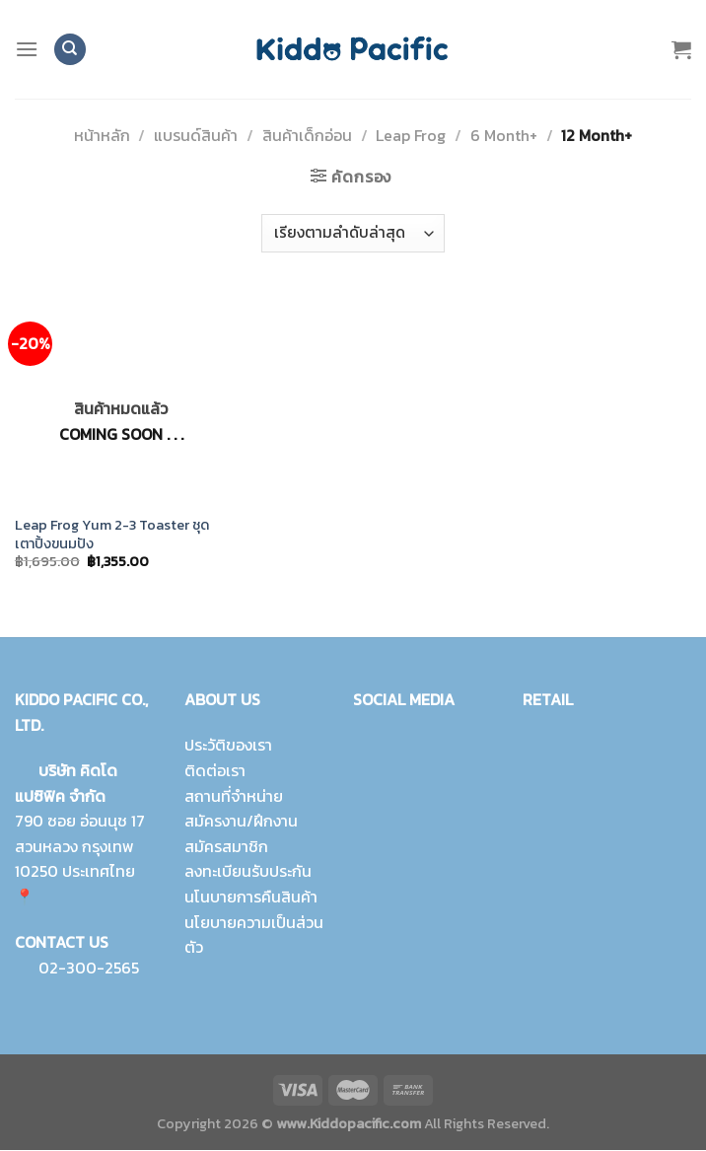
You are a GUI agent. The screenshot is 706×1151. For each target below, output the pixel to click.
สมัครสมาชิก (226, 846)
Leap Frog (411, 135)
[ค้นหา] (70, 50)
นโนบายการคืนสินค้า (251, 896)
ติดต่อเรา (215, 770)
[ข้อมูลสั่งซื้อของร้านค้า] (352, 233)
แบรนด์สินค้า (196, 135)
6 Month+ (503, 135)
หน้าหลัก (102, 135)
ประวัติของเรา (228, 745)
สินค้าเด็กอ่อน (307, 135)
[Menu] (26, 49)
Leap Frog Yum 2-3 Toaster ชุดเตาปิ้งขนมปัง (112, 534)
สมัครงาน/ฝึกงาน (241, 821)
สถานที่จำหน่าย (233, 796)
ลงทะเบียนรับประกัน (248, 872)
